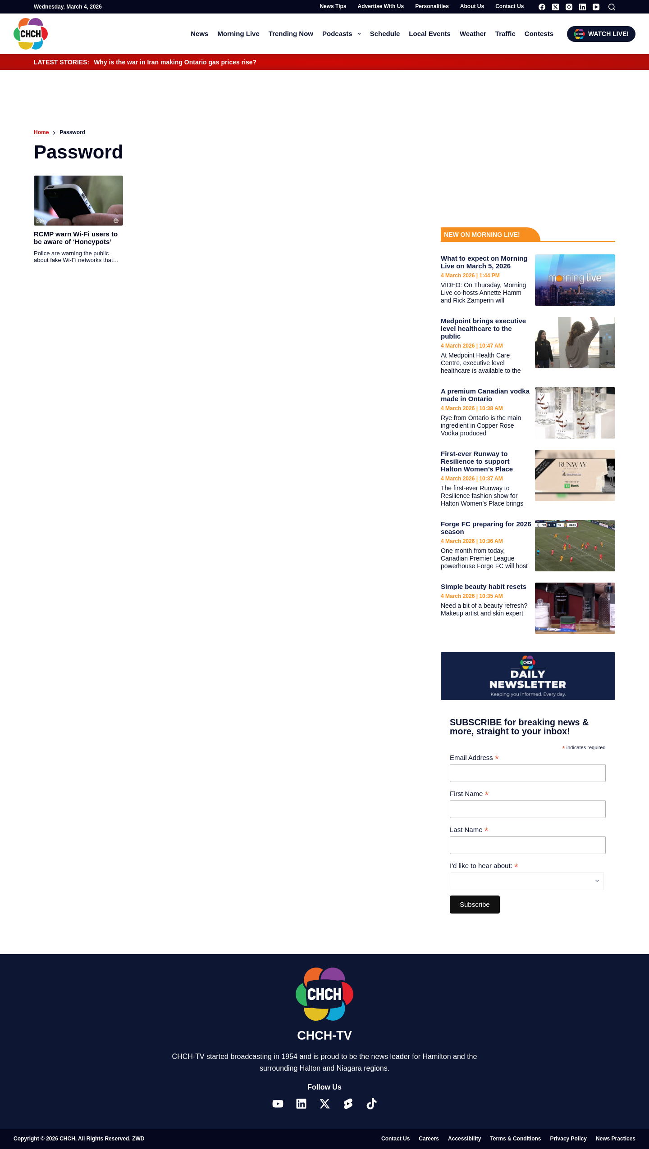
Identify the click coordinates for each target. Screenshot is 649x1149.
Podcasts (343, 33)
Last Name (469, 830)
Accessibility (464, 1138)
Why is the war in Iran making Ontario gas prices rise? (175, 62)
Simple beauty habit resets (483, 586)
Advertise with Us (381, 6)
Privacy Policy (568, 1138)
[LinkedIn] (582, 7)
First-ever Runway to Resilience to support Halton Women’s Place (477, 461)
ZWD (138, 1138)
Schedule (385, 33)
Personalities (432, 6)
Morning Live (238, 33)
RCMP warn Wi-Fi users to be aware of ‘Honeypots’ (76, 237)
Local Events (430, 33)
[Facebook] (542, 7)
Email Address (474, 758)
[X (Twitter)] (555, 7)
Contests (539, 33)
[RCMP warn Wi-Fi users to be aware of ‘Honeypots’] (78, 201)
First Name (469, 794)
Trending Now (291, 33)
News (199, 33)
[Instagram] (569, 7)
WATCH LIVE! (601, 34)
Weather (473, 33)
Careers (429, 1138)
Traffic (505, 33)
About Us (472, 6)
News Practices (615, 1138)
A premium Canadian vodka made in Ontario (485, 395)
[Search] (611, 7)
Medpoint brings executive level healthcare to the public (483, 328)
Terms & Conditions (515, 1138)
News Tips (333, 6)
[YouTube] (596, 7)
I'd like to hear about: (484, 866)
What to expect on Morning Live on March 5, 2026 (484, 262)
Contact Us (509, 6)
